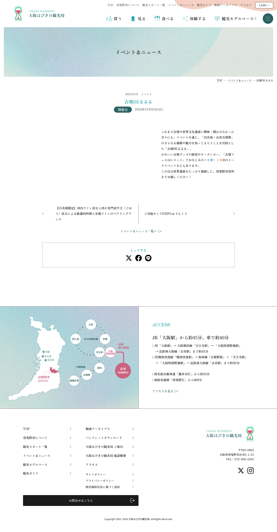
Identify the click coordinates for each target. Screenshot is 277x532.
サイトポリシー (96, 474)
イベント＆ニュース (181, 5)
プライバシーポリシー (100, 481)
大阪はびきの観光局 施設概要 (106, 455)
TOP (110, 5)
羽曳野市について (127, 5)
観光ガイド (204, 5)
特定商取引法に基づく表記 (103, 487)
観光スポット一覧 (153, 5)
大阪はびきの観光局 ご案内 (104, 446)
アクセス (246, 5)
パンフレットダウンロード (104, 437)
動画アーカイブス (225, 5)
